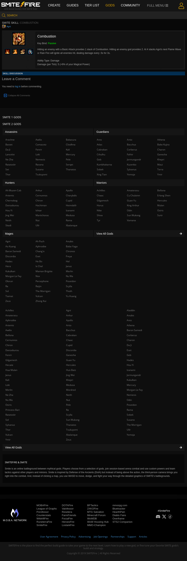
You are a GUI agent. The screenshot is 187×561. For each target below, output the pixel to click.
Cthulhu (101, 154)
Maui (160, 164)
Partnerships (118, 536)
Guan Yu (70, 360)
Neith (69, 395)
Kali (7, 380)
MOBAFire (42, 505)
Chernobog (11, 200)
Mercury (131, 385)
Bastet (8, 144)
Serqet (69, 164)
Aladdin (131, 310)
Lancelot (10, 154)
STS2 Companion (123, 521)
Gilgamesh (11, 360)
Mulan (160, 205)
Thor (7, 429)
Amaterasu (11, 315)
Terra (160, 169)
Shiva (100, 215)
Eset (129, 350)
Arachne (10, 139)
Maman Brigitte (44, 271)
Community (130, 5)
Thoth (69, 291)
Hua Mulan (11, 370)
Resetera (67, 511)
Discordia (71, 350)
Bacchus (70, 330)
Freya (69, 256)
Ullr (129, 429)
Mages (9, 233)
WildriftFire (43, 518)
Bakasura (71, 139)
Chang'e (40, 251)
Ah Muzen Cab (13, 190)
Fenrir (8, 355)
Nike (99, 210)
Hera (8, 266)
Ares (129, 320)
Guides (73, 5)
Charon (131, 340)
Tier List (92, 5)
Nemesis (131, 395)
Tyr (98, 220)
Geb (129, 355)
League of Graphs (47, 508)
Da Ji (129, 345)
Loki (7, 385)
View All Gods (93, 447)
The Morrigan (134, 424)
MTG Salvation (95, 511)
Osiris (8, 404)
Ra (67, 410)
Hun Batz (71, 370)
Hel (68, 261)
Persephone (42, 281)
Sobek (130, 414)
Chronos (70, 251)
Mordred (71, 389)
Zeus (68, 439)
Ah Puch (40, 241)
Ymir (7, 439)
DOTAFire (67, 505)
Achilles (9, 310)
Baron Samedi (134, 330)
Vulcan (9, 434)
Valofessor (67, 508)
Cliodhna (70, 144)
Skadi (8, 225)
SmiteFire (42, 525)
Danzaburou (12, 350)
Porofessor (43, 511)
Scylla (69, 414)
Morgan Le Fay (135, 389)
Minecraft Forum (96, 515)
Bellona (9, 335)
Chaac (69, 340)
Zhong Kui (41, 301)
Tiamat (9, 296)
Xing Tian (102, 174)
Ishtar (39, 210)
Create (54, 5)
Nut (68, 400)
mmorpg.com (120, 505)
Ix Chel (39, 266)
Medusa (70, 385)
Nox (38, 276)
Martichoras (42, 215)
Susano (131, 419)
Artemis (9, 325)
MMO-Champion (96, 525)
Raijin (38, 286)
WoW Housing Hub (97, 521)
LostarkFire (68, 525)
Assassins (11, 131)
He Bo (39, 261)
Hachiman (41, 205)
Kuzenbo (131, 164)
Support (132, 536)
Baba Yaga (72, 246)
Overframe (118, 518)
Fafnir (130, 154)
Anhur (69, 315)
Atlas (99, 144)
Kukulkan (131, 380)
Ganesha (71, 355)
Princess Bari (12, 410)
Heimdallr (71, 205)
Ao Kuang (10, 246)
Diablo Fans (119, 515)
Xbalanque (72, 434)
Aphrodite (10, 320)
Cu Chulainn (133, 195)
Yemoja (131, 434)
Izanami (131, 370)
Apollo (69, 320)
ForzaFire (67, 518)
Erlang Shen (163, 195)
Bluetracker (119, 508)
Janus (8, 375)
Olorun (9, 281)
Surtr (160, 215)
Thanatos (71, 424)
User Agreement (49, 536)
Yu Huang (71, 296)
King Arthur (133, 205)
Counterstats (44, 515)
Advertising (85, 536)
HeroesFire (68, 521)
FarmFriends (69, 515)
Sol (7, 419)
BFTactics (92, 505)
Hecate (9, 365)
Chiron (9, 345)
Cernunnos (11, 340)
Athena (131, 325)
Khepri (69, 380)
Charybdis (71, 195)
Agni (8, 26)
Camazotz (41, 144)
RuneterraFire (44, 521)
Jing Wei (70, 375)
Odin (129, 400)
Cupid (69, 345)
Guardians (102, 131)
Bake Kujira (163, 144)
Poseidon (132, 404)
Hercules (71, 365)
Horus (100, 205)
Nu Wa (9, 400)
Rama (130, 410)
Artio (68, 325)
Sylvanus (10, 424)
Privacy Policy (68, 536)
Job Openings (101, 536)
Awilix (8, 330)
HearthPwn (119, 511)
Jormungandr (134, 375)
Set (7, 169)
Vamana (131, 220)
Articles (143, 536)
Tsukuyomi (72, 429)
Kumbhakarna (104, 164)
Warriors (101, 182)
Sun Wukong (73, 419)
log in (18, 86)
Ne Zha (9, 395)
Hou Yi (130, 365)
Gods (110, 5)
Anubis (130, 315)
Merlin (8, 389)
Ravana (40, 164)
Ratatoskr (10, 414)
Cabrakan (71, 335)
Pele (68, 404)
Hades (130, 360)
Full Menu (157, 5)
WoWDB (92, 518)
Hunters (10, 182)
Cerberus (132, 335)
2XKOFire (92, 508)
